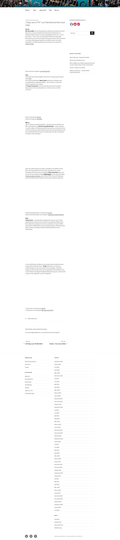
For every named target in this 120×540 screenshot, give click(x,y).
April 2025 (57, 370)
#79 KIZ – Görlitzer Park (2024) (77, 67)
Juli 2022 (56, 444)
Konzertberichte (29, 379)
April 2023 (57, 418)
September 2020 (58, 504)
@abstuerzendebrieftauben (56, 214)
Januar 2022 (57, 461)
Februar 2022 (57, 458)
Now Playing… (28, 382)
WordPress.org (58, 527)
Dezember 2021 (58, 464)
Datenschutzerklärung (30, 361)
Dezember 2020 (58, 496)
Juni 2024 (56, 381)
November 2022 (58, 433)
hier (30, 78)
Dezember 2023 (58, 398)
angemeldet (34, 332)
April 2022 (56, 453)
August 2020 (57, 507)
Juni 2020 (56, 510)
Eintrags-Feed (57, 522)
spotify (50, 213)
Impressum (28, 364)
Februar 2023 (57, 424)
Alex (36, 20)
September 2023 (58, 407)
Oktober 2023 (57, 404)
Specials (27, 387)
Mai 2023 (56, 415)
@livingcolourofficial (47, 310)
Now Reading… (28, 384)
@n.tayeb (39, 119)
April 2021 (56, 484)
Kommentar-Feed (58, 525)
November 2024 (58, 375)
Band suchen (43, 10)
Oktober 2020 (57, 501)
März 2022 (57, 456)
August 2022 (57, 441)
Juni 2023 (56, 413)
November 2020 (58, 498)
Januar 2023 (57, 427)
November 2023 (58, 401)
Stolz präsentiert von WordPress (74, 536)
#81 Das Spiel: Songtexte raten (77, 60)
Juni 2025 (56, 367)
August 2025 (57, 364)
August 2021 (57, 476)
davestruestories (45, 71)
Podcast (28, 10)
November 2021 (58, 467)
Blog (35, 10)
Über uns (56, 10)
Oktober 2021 (57, 470)
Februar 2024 (57, 393)
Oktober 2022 (57, 435)
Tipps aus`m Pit (32, 318)
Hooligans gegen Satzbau (32, 176)
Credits (26, 367)
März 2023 (57, 421)
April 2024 (57, 387)
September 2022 (58, 438)
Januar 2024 (57, 395)
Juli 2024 (56, 378)
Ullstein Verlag (29, 44)
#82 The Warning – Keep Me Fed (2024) (79, 57)
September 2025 (58, 361)
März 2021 (57, 487)
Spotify (39, 117)
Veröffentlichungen (29, 393)
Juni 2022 (56, 447)
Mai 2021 (56, 481)
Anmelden (56, 519)
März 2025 (57, 373)
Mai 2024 (56, 384)
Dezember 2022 (58, 430)
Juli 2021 (56, 478)
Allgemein (27, 376)
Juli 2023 (56, 410)
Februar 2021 (57, 490)
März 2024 (57, 390)
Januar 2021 (57, 493)
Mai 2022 (56, 450)
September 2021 (58, 473)
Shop (50, 10)
